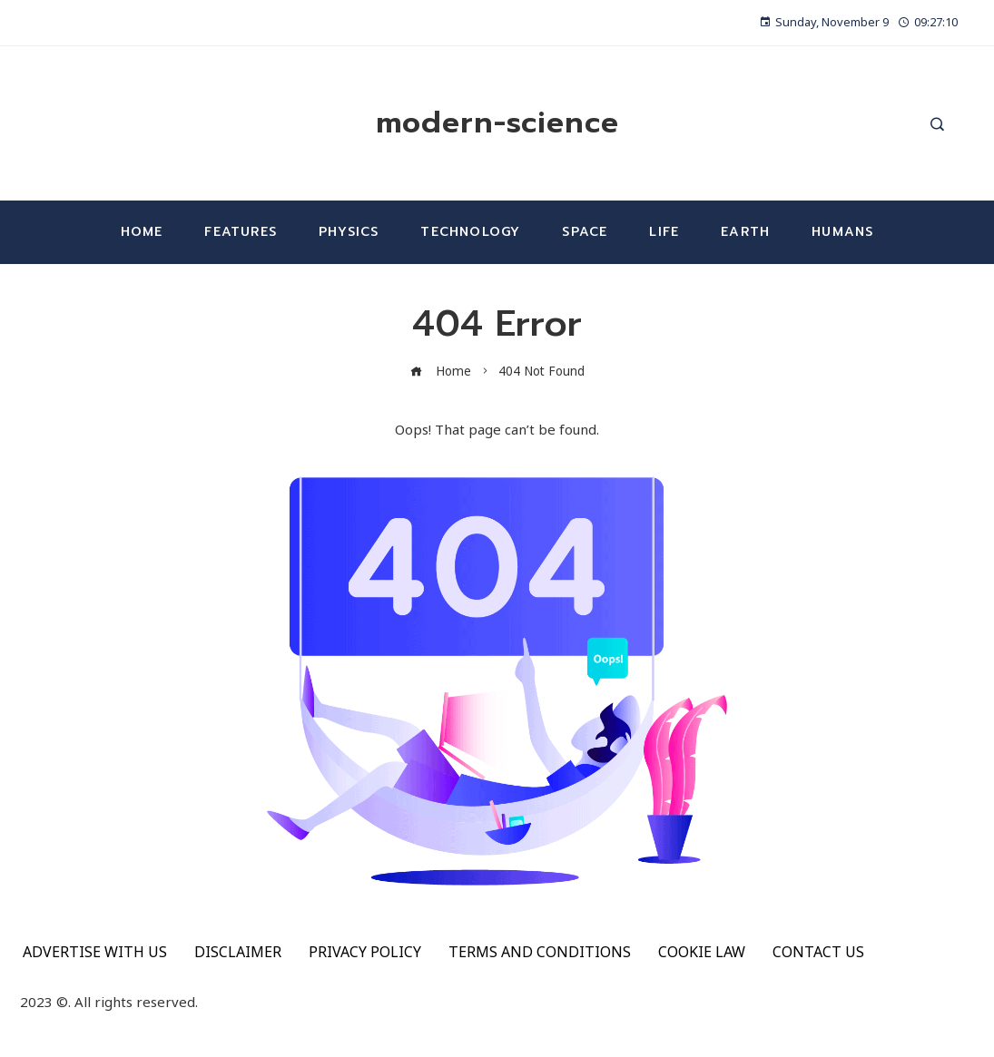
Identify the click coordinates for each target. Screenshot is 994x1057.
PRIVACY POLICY (365, 952)
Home (142, 231)
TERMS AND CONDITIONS (539, 952)
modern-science (497, 123)
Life (664, 231)
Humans (842, 231)
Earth (745, 231)
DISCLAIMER (237, 952)
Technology (470, 231)
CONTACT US (818, 952)
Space (584, 231)
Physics (349, 231)
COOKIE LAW (701, 952)
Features (240, 231)
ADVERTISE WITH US (95, 952)
